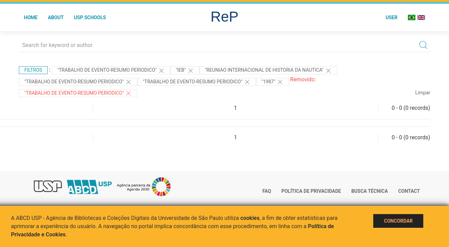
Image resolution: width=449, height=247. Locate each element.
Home (31, 17)
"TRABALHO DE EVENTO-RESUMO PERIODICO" (111, 70)
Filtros (33, 70)
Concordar (398, 221)
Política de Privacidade (311, 191)
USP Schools (90, 17)
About (56, 17)
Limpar (422, 92)
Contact (409, 191)
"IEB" (185, 70)
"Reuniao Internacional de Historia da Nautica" (268, 70)
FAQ (267, 191)
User (392, 17)
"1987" (272, 82)
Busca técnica (369, 191)
